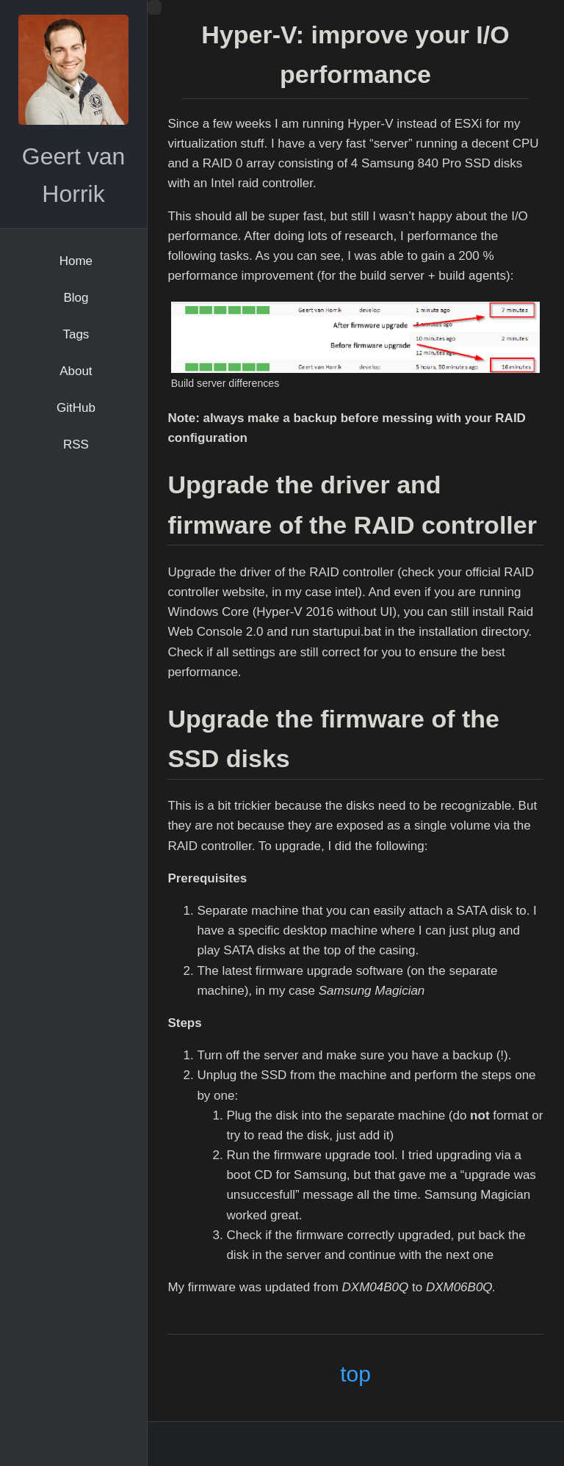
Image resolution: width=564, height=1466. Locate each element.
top (355, 1374)
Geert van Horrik (74, 175)
